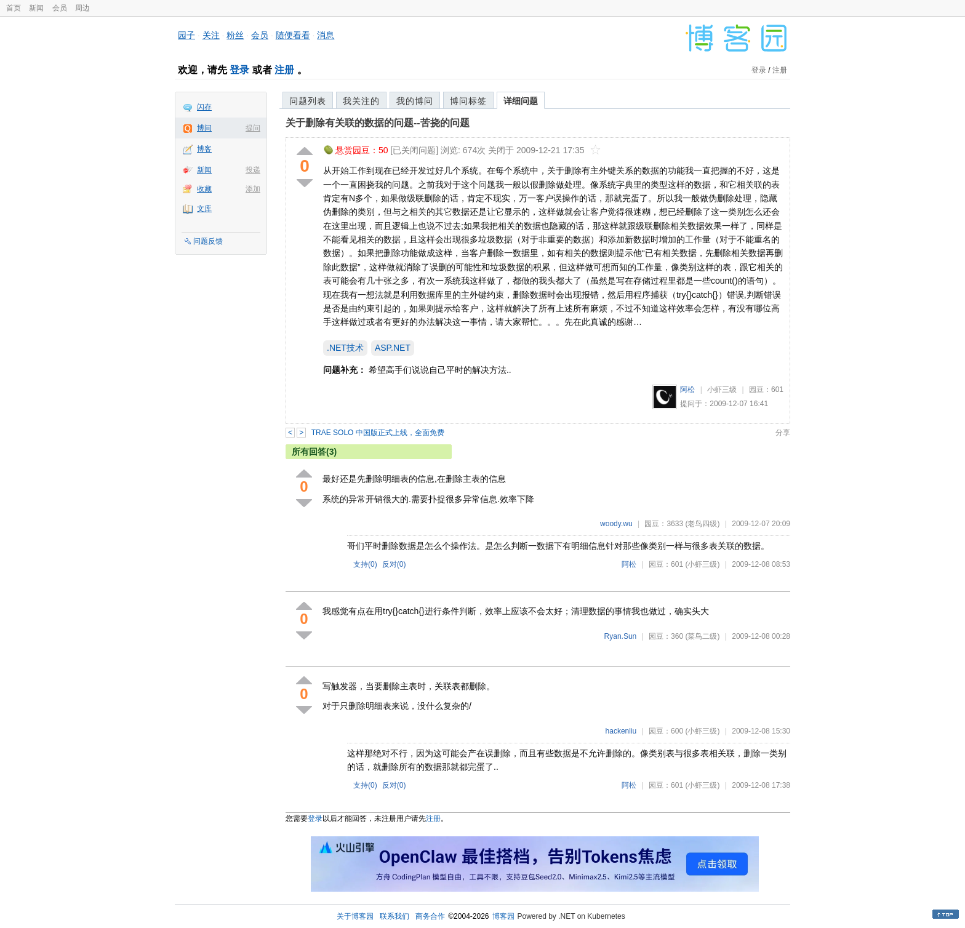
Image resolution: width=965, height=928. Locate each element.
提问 (253, 128)
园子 (186, 35)
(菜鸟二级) (702, 636)
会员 (59, 8)
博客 (204, 149)
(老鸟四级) (702, 523)
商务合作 (430, 916)
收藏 (204, 189)
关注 (211, 35)
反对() (394, 564)
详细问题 (520, 101)
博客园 (503, 916)
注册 (284, 70)
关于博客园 (355, 916)
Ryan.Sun (620, 636)
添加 (253, 189)
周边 (82, 8)
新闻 (36, 8)
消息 (325, 35)
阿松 (687, 389)
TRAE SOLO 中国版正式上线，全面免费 (377, 432)
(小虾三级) (702, 564)
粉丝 (235, 35)
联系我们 (394, 916)
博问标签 (468, 101)
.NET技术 (345, 348)
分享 (782, 432)
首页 (13, 8)
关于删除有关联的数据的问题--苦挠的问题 (378, 123)
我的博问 (414, 101)
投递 (253, 170)
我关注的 (361, 101)
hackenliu (621, 731)
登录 (239, 70)
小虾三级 (722, 389)
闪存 (204, 107)
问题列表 (307, 101)
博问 (204, 128)
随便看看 (293, 35)
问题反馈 (208, 241)
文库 (204, 208)
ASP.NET (392, 348)
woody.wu (616, 523)
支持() (365, 564)
